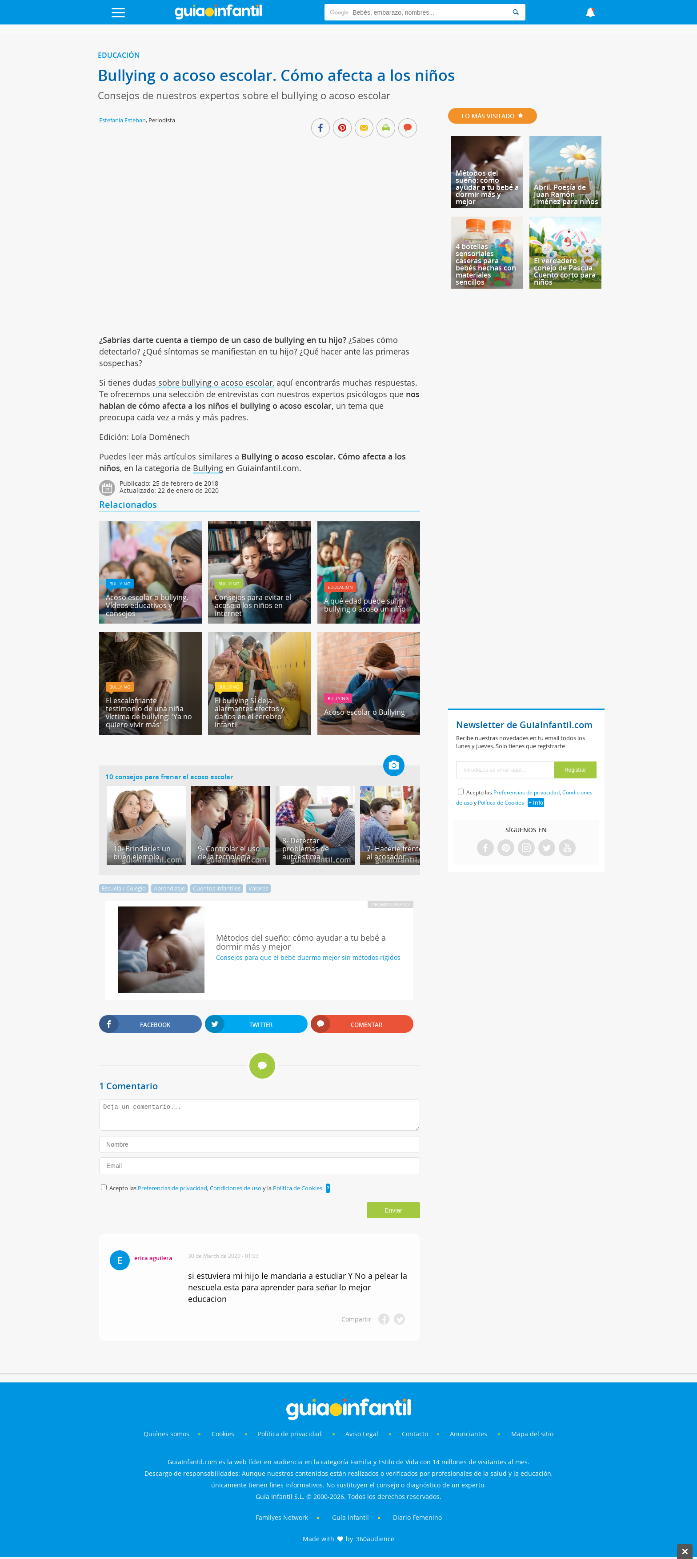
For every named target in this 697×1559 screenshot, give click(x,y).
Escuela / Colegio (124, 888)
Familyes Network (282, 1517)
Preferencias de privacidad (172, 1188)
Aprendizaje (169, 888)
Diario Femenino (417, 1517)
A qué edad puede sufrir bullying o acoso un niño (365, 605)
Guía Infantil (350, 1517)
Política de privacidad (291, 1434)
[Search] (515, 12)
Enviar (393, 1210)
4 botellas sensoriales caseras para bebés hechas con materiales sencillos (486, 264)
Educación (119, 55)
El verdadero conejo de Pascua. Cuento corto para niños (565, 271)
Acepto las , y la (216, 1188)
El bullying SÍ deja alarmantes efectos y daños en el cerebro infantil (249, 712)
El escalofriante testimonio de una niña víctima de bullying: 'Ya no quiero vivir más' (149, 712)
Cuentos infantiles (216, 888)
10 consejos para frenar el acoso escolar (169, 776)
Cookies (224, 1434)
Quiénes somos (166, 1434)
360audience (375, 1539)
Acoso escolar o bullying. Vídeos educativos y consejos (147, 605)
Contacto (415, 1434)
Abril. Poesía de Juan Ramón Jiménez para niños (566, 194)
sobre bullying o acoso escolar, (215, 382)
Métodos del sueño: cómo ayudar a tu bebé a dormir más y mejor (487, 187)
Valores (258, 888)
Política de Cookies (297, 1188)
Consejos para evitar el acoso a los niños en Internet (253, 605)
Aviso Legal (361, 1434)
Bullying (208, 468)
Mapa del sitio (532, 1434)
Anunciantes (468, 1434)
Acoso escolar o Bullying (364, 712)
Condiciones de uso (236, 1188)
